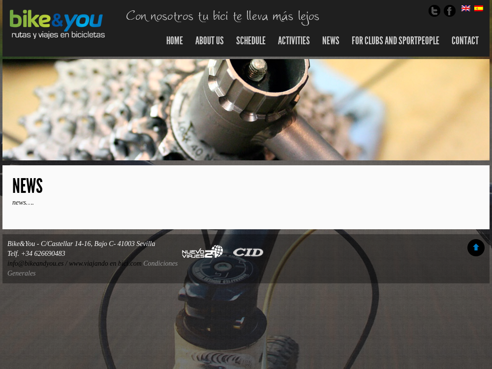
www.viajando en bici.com (105, 263)
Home (174, 40)
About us (209, 40)
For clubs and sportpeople (395, 40)
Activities (294, 40)
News (27, 186)
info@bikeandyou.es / (38, 263)
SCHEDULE (251, 40)
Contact (465, 40)
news (330, 40)
